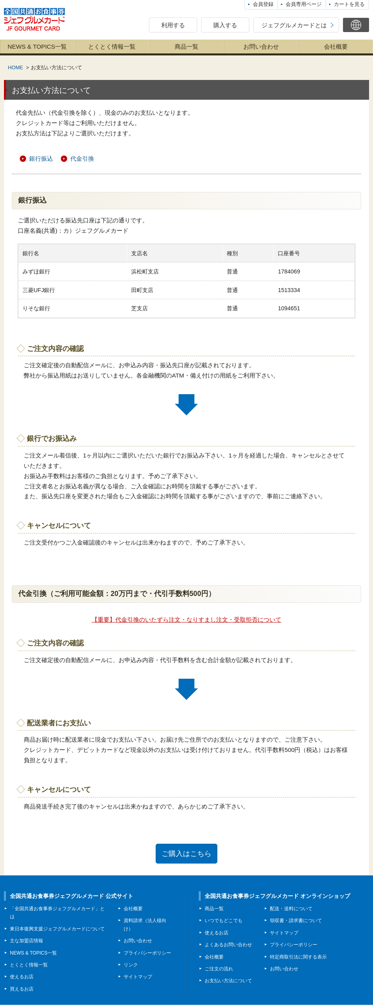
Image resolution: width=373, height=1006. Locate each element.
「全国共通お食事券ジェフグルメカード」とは (57, 913)
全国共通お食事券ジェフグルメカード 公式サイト (71, 897)
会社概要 (336, 46)
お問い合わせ (261, 46)
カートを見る (349, 4)
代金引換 (82, 159)
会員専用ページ (304, 4)
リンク (131, 965)
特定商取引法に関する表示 (298, 957)
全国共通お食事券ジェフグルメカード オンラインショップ (277, 897)
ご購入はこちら (186, 854)
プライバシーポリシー (147, 954)
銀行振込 (41, 159)
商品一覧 (186, 46)
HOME (15, 67)
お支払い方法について (228, 982)
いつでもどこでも (224, 921)
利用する (173, 25)
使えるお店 (22, 978)
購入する (225, 25)
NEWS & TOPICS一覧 (37, 46)
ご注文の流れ (219, 969)
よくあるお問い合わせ (228, 946)
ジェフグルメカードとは (294, 25)
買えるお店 (22, 990)
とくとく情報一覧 (112, 46)
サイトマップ (138, 978)
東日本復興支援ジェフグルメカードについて (57, 929)
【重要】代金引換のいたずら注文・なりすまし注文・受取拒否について (186, 620)
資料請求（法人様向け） (145, 925)
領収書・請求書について (296, 921)
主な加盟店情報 (26, 942)
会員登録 (263, 4)
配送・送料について (291, 909)
